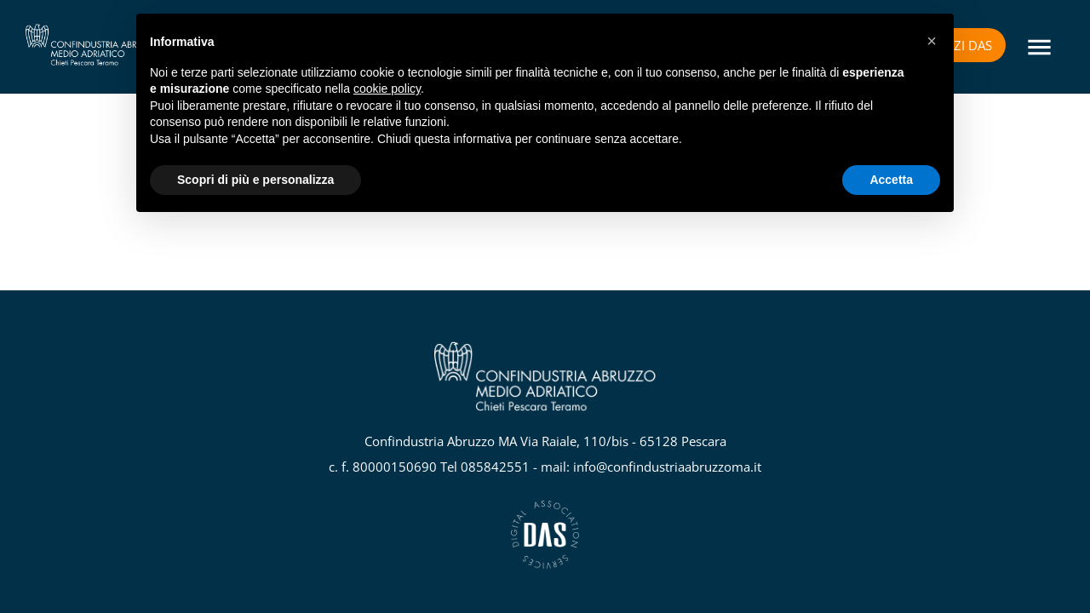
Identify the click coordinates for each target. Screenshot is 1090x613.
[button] (931, 40)
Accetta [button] (891, 179)
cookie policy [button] (387, 88)
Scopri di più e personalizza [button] (255, 179)
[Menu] (1039, 47)
